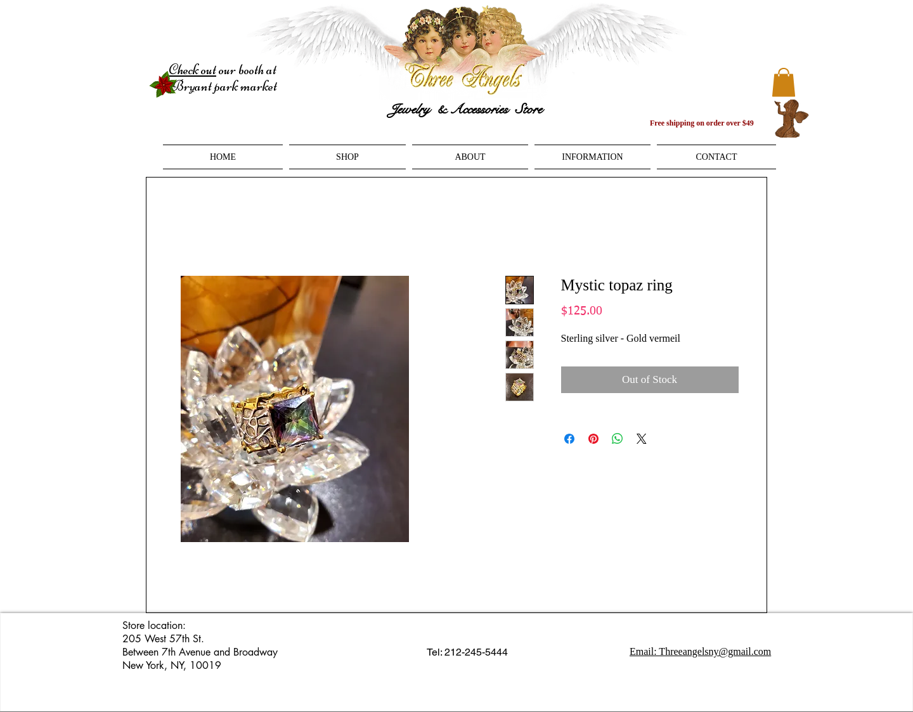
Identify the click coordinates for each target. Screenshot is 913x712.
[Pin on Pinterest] (593, 438)
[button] (784, 82)
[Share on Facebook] (569, 438)
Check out (192, 69)
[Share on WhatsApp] (617, 438)
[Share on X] (641, 438)
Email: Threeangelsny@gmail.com (700, 651)
